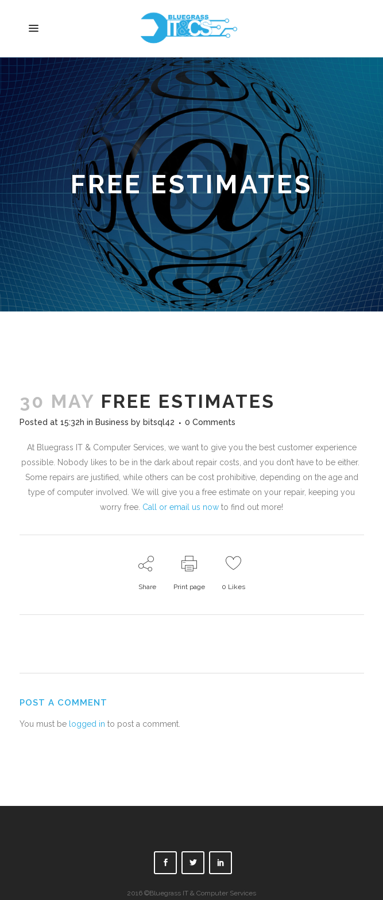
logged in (87, 723)
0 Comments (210, 422)
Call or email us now (180, 507)
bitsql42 (159, 422)
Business (112, 422)
